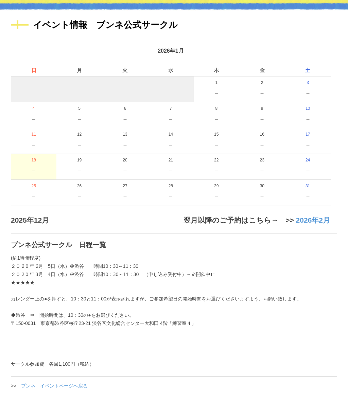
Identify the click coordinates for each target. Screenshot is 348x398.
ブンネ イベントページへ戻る (54, 385)
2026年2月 (313, 220)
